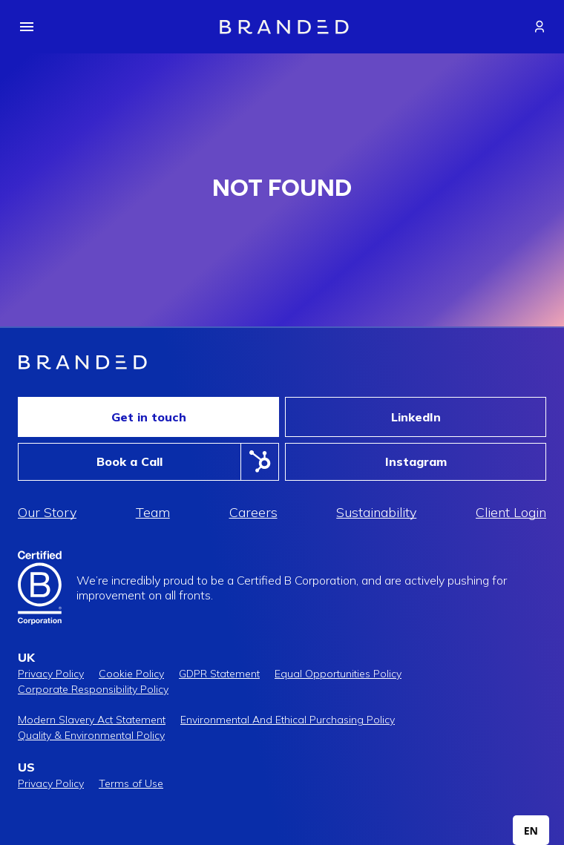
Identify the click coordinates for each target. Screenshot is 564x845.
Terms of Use (131, 783)
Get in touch (148, 417)
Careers (253, 512)
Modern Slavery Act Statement (91, 719)
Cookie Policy (131, 673)
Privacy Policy (51, 673)
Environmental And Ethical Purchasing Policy (287, 719)
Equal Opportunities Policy (338, 673)
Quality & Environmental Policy (91, 735)
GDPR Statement (219, 673)
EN (531, 830)
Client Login (511, 512)
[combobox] (531, 830)
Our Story (47, 512)
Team (153, 512)
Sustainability (376, 512)
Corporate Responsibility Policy (93, 689)
